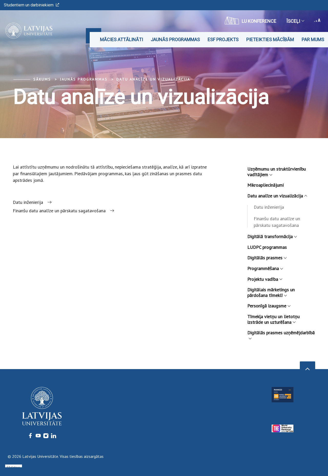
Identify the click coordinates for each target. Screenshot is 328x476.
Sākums (42, 79)
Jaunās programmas (175, 39)
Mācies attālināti (121, 39)
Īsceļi (295, 21)
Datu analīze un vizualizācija (153, 79)
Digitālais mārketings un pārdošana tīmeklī (271, 292)
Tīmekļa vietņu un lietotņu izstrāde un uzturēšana (273, 319)
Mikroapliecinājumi (265, 185)
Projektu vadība (264, 279)
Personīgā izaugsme (268, 306)
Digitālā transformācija (271, 236)
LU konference (250, 20)
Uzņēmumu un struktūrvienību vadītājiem (276, 172)
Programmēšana (265, 268)
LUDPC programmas (267, 247)
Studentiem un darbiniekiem (31, 5)
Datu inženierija (269, 207)
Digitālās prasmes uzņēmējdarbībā (281, 334)
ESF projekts (223, 39)
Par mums (313, 39)
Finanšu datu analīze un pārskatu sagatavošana (277, 222)
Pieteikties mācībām (270, 39)
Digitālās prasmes (266, 258)
